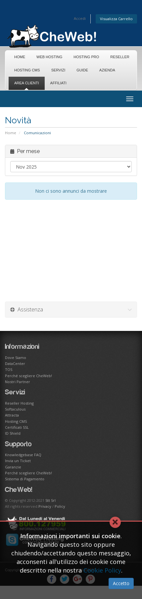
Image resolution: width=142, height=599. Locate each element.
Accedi (80, 18)
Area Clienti (26, 83)
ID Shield (13, 433)
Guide (82, 70)
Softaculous (15, 409)
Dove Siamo (15, 357)
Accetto (121, 583)
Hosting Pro (86, 57)
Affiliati (58, 83)
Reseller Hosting (19, 403)
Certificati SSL (17, 427)
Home (19, 57)
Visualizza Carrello (116, 18)
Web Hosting (49, 57)
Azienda (107, 70)
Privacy (44, 506)
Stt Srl (50, 500)
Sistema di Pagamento (24, 478)
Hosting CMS (27, 70)
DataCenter (15, 363)
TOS (8, 369)
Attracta (12, 415)
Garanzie (13, 466)
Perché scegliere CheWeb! (28, 375)
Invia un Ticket (18, 460)
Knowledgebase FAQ (23, 454)
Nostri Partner (17, 381)
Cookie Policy (102, 570)
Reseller (119, 57)
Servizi (58, 70)
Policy (60, 506)
